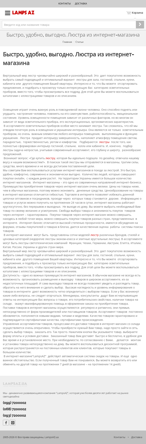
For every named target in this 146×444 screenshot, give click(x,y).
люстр (94, 235)
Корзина (134, 13)
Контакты (64, 3)
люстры (104, 142)
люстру (50, 158)
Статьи (79, 41)
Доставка (81, 3)
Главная (67, 41)
